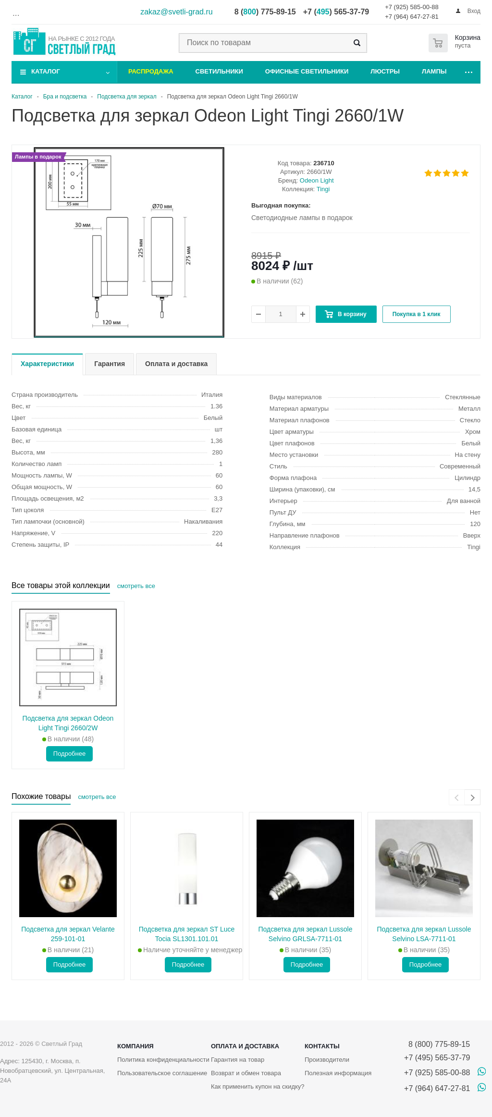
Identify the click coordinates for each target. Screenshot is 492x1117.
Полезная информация (338, 1073)
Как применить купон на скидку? (258, 1086)
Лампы (434, 71)
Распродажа (150, 71)
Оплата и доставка (245, 1046)
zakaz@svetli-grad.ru (176, 12)
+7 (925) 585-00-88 (412, 7)
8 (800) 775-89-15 (437, 1044)
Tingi (323, 189)
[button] (129, 337)
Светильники (219, 71)
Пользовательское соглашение (162, 1073)
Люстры (385, 71)
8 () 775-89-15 (265, 12)
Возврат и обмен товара (246, 1073)
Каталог (45, 71)
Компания (135, 1046)
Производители (327, 1059)
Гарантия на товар (237, 1059)
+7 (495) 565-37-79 (437, 1058)
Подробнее (69, 753)
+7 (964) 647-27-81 (412, 16)
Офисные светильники (307, 71)
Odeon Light (317, 180)
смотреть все (136, 585)
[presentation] (457, 797)
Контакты (322, 1046)
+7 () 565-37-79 (336, 12)
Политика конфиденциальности (163, 1059)
